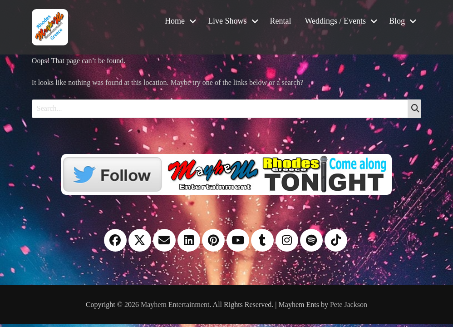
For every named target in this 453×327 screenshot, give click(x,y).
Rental (280, 20)
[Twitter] (226, 173)
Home (175, 20)
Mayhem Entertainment (175, 304)
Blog (397, 20)
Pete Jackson (348, 304)
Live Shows (227, 20)
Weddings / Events (335, 20)
